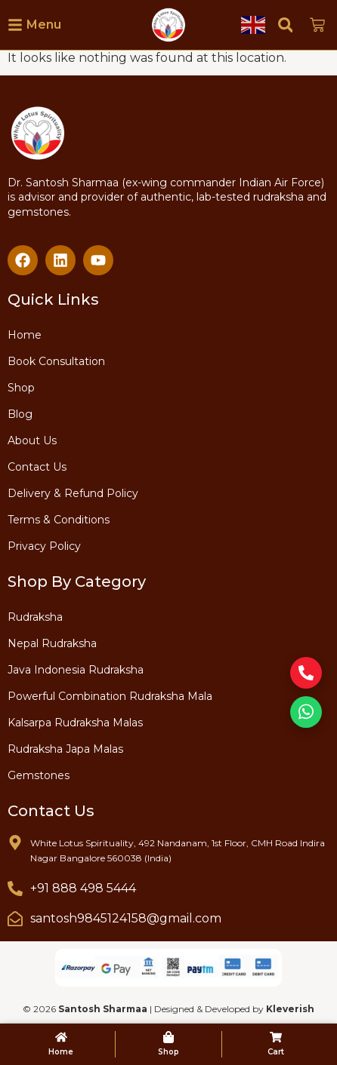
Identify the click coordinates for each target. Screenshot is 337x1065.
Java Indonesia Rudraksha (76, 670)
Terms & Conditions (59, 519)
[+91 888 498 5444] (15, 888)
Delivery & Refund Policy (73, 493)
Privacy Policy (44, 546)
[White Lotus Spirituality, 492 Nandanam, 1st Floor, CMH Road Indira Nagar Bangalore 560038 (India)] (15, 842)
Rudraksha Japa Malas (65, 749)
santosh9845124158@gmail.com (125, 918)
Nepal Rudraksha (52, 643)
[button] (285, 24)
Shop (21, 387)
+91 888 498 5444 (83, 888)
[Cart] (276, 1037)
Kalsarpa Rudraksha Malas (75, 722)
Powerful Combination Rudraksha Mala (110, 696)
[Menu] (15, 24)
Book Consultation (56, 361)
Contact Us (37, 467)
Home (25, 335)
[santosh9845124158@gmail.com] (15, 918)
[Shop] (168, 1037)
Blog (20, 414)
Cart (275, 1052)
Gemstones (39, 775)
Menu (43, 24)
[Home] (61, 1037)
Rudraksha (35, 617)
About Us (32, 440)
